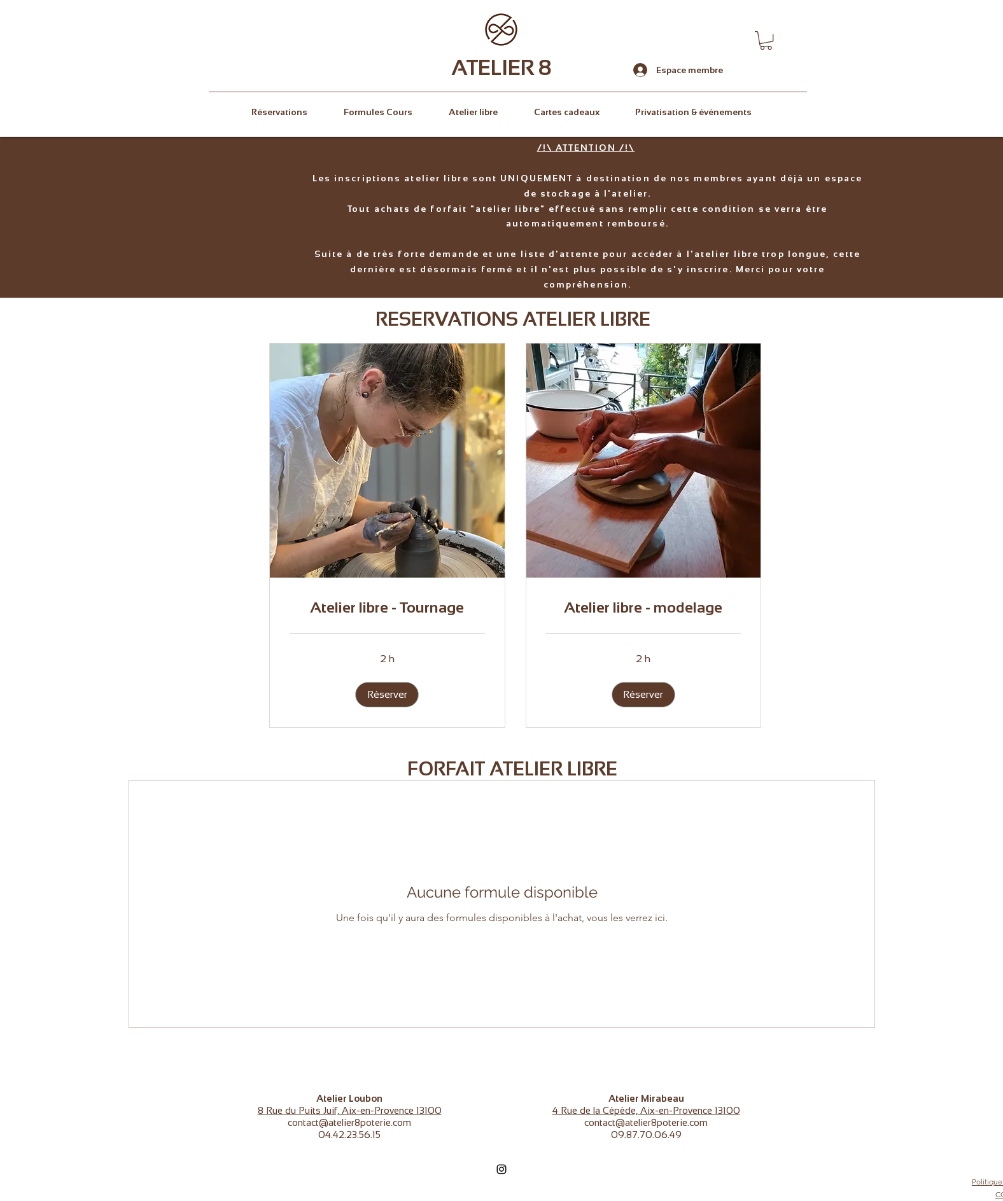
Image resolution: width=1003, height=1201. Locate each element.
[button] (766, 40)
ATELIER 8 (501, 67)
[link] (387, 607)
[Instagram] (501, 1169)
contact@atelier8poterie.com (349, 1122)
